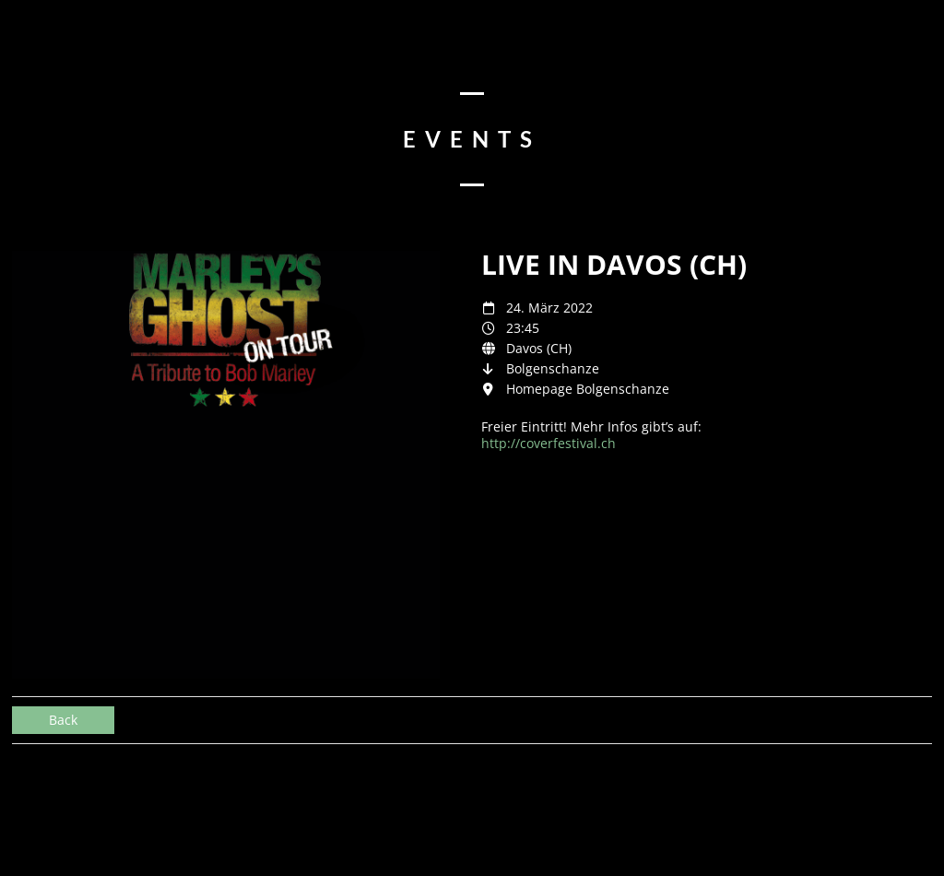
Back (63, 719)
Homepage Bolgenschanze (587, 388)
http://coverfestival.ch (548, 443)
